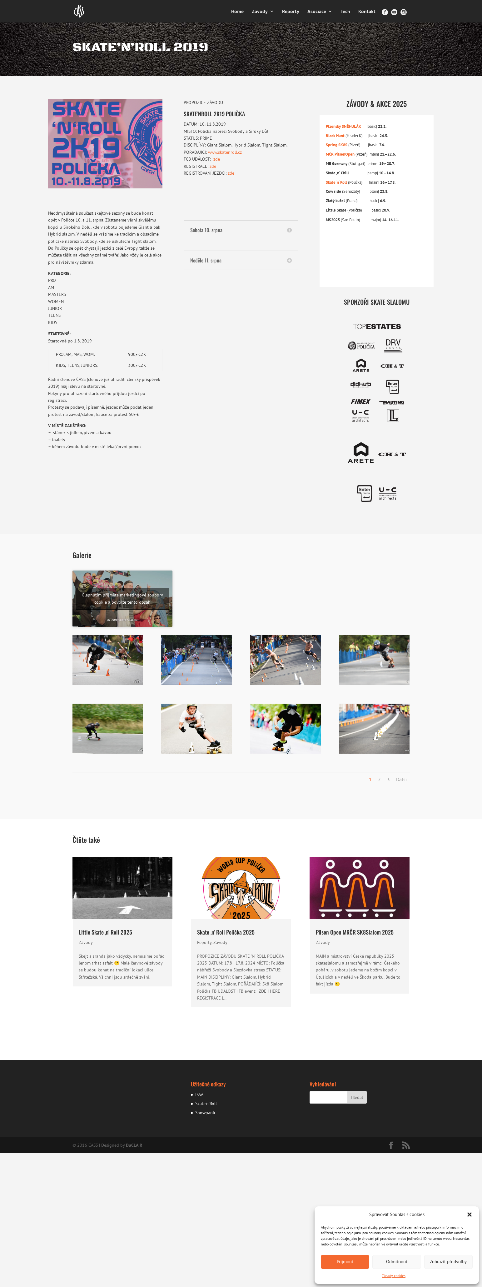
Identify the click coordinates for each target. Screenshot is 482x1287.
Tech (345, 11)
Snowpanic (205, 1112)
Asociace (316, 11)
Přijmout (345, 1262)
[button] (469, 1214)
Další (401, 779)
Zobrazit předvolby (448, 1262)
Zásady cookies (393, 1275)
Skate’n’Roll (206, 1103)
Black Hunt (335, 135)
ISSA (199, 1094)
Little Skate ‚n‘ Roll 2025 (105, 932)
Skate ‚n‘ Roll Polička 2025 (226, 932)
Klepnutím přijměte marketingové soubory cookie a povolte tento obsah (122, 598)
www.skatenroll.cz (225, 152)
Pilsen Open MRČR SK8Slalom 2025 (355, 932)
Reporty (290, 11)
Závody (260, 11)
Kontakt (366, 11)
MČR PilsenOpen (340, 154)
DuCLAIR (134, 1145)
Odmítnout (396, 1262)
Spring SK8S (337, 144)
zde (216, 159)
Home (237, 11)
